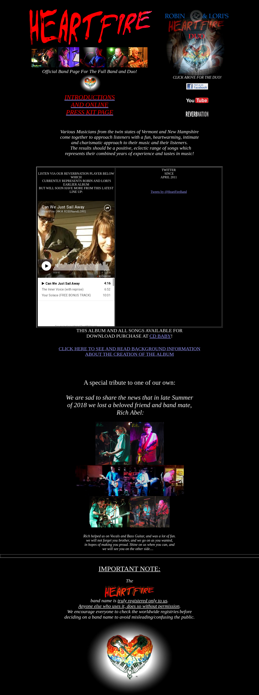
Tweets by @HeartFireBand (169, 191)
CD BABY (160, 336)
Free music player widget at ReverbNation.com (76, 326)
